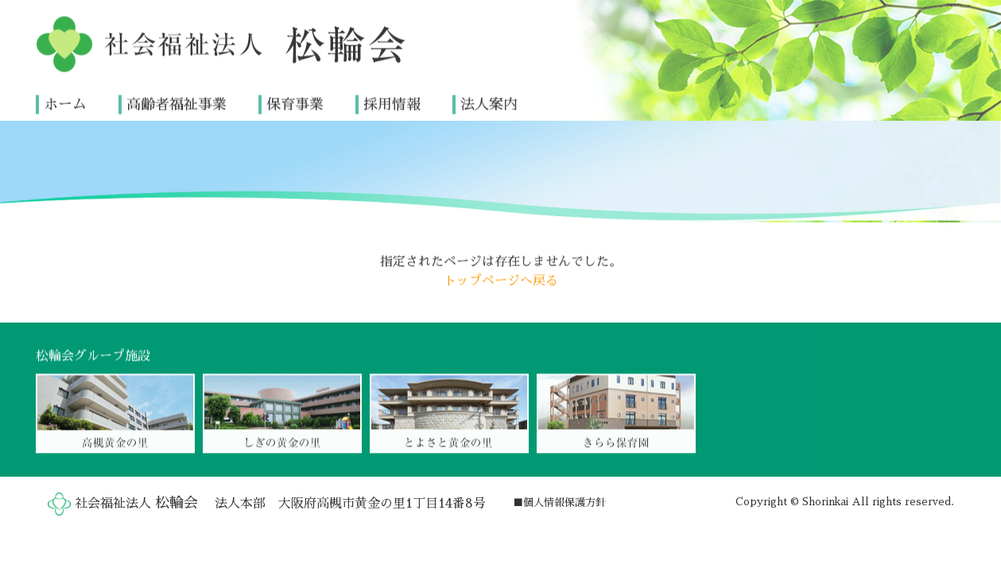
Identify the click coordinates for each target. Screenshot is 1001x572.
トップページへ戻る (501, 280)
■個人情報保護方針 (559, 502)
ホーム (65, 104)
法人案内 (489, 104)
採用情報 (392, 104)
